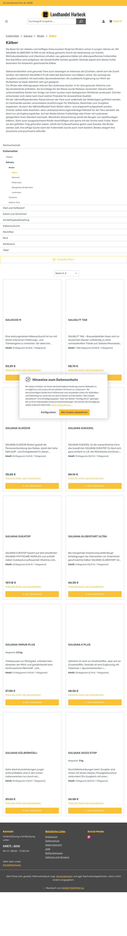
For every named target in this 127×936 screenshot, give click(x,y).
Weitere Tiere (14, 202)
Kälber (14, 173)
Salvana (10, 162)
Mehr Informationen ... (62, 405)
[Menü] (6, 21)
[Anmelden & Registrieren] (103, 21)
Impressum (51, 836)
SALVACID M (13, 320)
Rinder (12, 168)
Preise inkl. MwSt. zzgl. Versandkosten (23, 370)
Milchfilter (8, 232)
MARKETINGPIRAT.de (72, 888)
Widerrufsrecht (53, 845)
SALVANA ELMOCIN (17, 428)
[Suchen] (81, 21)
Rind (5, 238)
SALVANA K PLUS (79, 644)
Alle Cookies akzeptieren (74, 412)
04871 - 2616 (11, 846)
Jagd (6, 250)
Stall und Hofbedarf (13, 208)
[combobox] (51, 21)
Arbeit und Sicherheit (15, 214)
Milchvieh (16, 178)
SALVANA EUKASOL (81, 428)
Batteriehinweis (54, 853)
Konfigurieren (48, 412)
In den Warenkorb (32, 485)
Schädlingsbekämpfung (16, 220)
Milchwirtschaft (11, 145)
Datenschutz (52, 840)
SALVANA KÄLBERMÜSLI (21, 753)
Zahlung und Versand (57, 857)
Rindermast (16, 182)
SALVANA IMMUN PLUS (20, 644)
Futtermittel (10, 151)
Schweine (13, 197)
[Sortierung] (66, 273)
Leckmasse (16, 192)
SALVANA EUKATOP (18, 536)
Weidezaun (9, 244)
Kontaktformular (12, 865)
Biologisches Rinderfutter (22, 187)
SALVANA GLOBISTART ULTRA (87, 536)
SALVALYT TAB (77, 320)
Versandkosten (64, 876)
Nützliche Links (55, 831)
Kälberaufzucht (11, 226)
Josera (9, 157)
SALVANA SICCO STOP (82, 753)
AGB (47, 849)
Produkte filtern (63, 259)
